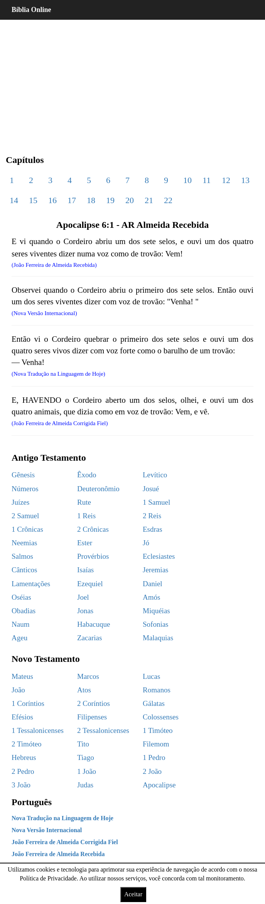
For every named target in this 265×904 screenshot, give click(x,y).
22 (168, 200)
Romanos (156, 690)
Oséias (21, 597)
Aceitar (133, 894)
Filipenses (92, 717)
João (18, 690)
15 (33, 200)
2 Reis (152, 516)
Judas (85, 785)
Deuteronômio (98, 489)
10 (187, 180)
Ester (84, 543)
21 (149, 200)
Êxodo (86, 475)
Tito (83, 744)
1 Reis (86, 516)
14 (14, 200)
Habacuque (93, 624)
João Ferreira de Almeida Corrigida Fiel (65, 842)
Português (32, 802)
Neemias (24, 543)
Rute (84, 502)
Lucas (151, 676)
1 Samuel (156, 502)
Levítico (155, 475)
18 (91, 200)
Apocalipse (159, 785)
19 (110, 200)
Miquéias (156, 611)
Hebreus (24, 757)
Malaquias (158, 638)
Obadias (23, 611)
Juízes (20, 502)
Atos (84, 690)
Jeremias (155, 570)
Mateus (22, 676)
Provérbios (93, 556)
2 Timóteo (27, 744)
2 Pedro (23, 771)
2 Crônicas (93, 529)
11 (207, 180)
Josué (151, 489)
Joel (83, 597)
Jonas (85, 611)
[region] (132, 81)
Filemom (156, 744)
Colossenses (161, 717)
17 (72, 200)
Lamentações (31, 584)
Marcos (88, 676)
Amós (151, 597)
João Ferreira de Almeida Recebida (58, 854)
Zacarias (89, 638)
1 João (86, 771)
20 (129, 200)
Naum (20, 624)
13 (245, 180)
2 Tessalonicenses (103, 730)
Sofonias (156, 624)
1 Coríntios (28, 703)
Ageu (19, 638)
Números (25, 489)
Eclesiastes (159, 556)
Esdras (152, 529)
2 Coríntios (93, 703)
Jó (146, 543)
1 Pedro (154, 757)
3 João (21, 785)
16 (52, 200)
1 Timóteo (158, 730)
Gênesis (23, 475)
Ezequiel (90, 584)
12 (226, 180)
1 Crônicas (27, 529)
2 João (152, 771)
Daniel (152, 584)
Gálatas (154, 703)
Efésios (22, 717)
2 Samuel (25, 516)
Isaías (85, 570)
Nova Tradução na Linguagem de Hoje (62, 818)
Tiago (85, 757)
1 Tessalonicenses (38, 730)
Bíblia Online (31, 10)
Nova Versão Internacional (47, 830)
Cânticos (24, 570)
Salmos (22, 556)
